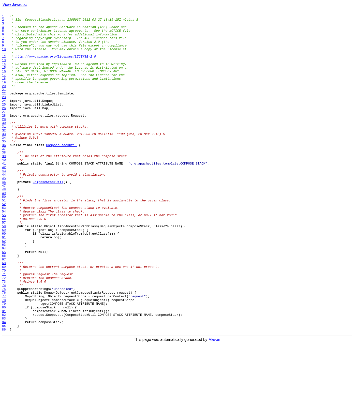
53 (4, 247)
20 (4, 101)
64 (4, 296)
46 (4, 216)
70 (4, 322)
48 (4, 225)
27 (4, 132)
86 (4, 393)
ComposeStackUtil (61, 172)
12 (4, 66)
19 (4, 97)
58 (4, 269)
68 (4, 314)
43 (4, 203)
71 (4, 327)
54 (4, 252)
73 (4, 336)
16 (4, 83)
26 (4, 128)
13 (4, 70)
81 (4, 371)
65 (4, 300)
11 (4, 61)
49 (4, 229)
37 (4, 176)
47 (4, 221)
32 (4, 154)
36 (4, 172)
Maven (214, 404)
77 (4, 353)
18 (4, 92)
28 (4, 137)
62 (4, 287)
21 (4, 106)
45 (4, 212)
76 (4, 349)
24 (4, 119)
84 (4, 384)
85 (4, 389)
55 (4, 256)
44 (4, 207)
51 (4, 238)
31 (4, 150)
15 (4, 79)
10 (4, 57)
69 (4, 318)
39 (4, 185)
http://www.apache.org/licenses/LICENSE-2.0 (55, 66)
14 (4, 75)
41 (4, 194)
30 (4, 145)
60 (4, 278)
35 (4, 168)
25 (4, 123)
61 (4, 283)
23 (4, 114)
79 (4, 362)
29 (4, 141)
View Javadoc (14, 4)
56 (4, 260)
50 (4, 234)
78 (4, 358)
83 (4, 380)
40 (4, 190)
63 (4, 291)
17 (4, 88)
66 (4, 305)
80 (4, 367)
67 (4, 309)
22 (4, 110)
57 (4, 265)
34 (4, 163)
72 (4, 331)
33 (4, 159)
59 (4, 274)
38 (4, 181)
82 (4, 376)
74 (4, 340)
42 (4, 198)
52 (4, 243)
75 (4, 345)
